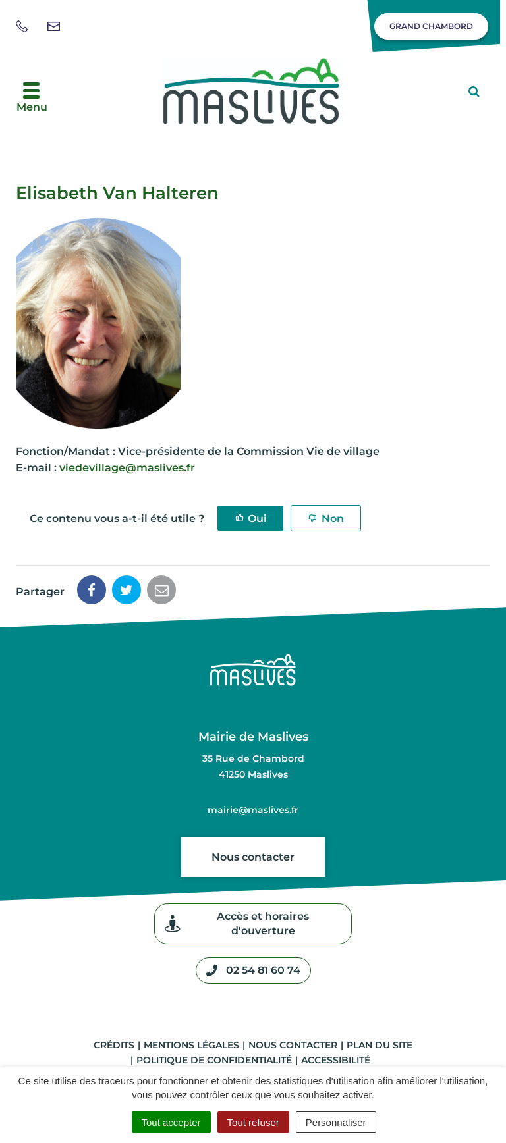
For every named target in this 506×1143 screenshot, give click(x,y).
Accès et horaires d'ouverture (237, 923)
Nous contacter (253, 857)
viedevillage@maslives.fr (127, 468)
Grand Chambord (431, 26)
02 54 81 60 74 (253, 970)
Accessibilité (335, 1060)
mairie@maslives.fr (253, 810)
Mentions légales (191, 1045)
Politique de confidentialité (214, 1060)
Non (333, 518)
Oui (257, 518)
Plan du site (379, 1045)
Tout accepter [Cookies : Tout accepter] (171, 1122)
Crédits (114, 1045)
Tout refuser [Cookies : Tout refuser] (253, 1122)
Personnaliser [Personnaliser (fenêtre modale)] (336, 1122)
